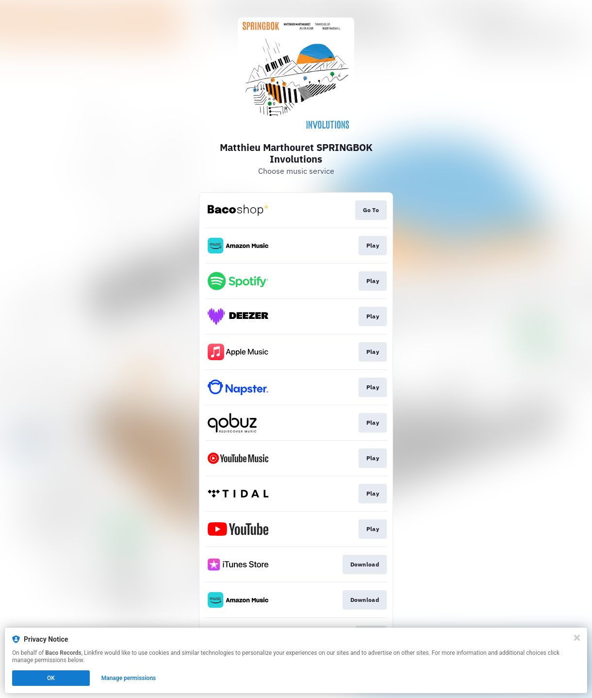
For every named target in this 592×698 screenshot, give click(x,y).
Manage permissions (128, 678)
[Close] (577, 638)
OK (51, 678)
